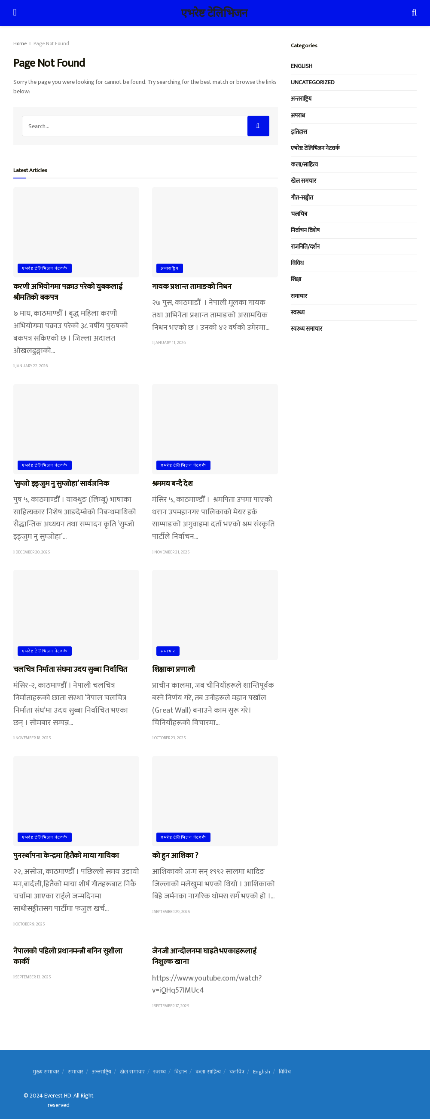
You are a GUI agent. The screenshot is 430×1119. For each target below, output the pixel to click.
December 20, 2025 (32, 552)
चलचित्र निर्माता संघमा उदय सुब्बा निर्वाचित (70, 669)
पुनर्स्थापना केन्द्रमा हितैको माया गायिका (66, 855)
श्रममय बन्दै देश (172, 483)
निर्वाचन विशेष (305, 230)
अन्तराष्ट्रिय (170, 268)
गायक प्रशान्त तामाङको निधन (192, 286)
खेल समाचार (132, 1071)
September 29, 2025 (171, 911)
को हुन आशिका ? (175, 855)
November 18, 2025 (32, 738)
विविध (297, 263)
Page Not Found (51, 43)
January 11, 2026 (169, 342)
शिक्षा (296, 279)
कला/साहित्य (304, 164)
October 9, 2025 (29, 924)
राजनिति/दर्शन (305, 247)
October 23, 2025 (169, 738)
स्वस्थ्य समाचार (306, 329)
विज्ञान (180, 1071)
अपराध (298, 115)
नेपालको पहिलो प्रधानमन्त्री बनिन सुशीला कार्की (67, 956)
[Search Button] (258, 126)
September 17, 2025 (171, 1005)
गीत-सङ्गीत (302, 198)
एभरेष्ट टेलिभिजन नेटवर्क (44, 268)
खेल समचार (303, 181)
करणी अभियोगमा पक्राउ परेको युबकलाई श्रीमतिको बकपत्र (67, 292)
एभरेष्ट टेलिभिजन (214, 12)
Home (20, 43)
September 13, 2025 (32, 977)
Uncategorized (313, 82)
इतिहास (299, 132)
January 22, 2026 (30, 366)
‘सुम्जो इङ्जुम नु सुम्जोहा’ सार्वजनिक (61, 483)
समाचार (168, 651)
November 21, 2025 (171, 552)
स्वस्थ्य (298, 312)
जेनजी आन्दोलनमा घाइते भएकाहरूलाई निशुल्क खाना (204, 956)
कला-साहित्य (208, 1071)
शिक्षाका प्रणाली (173, 669)
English (301, 66)
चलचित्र (299, 214)
